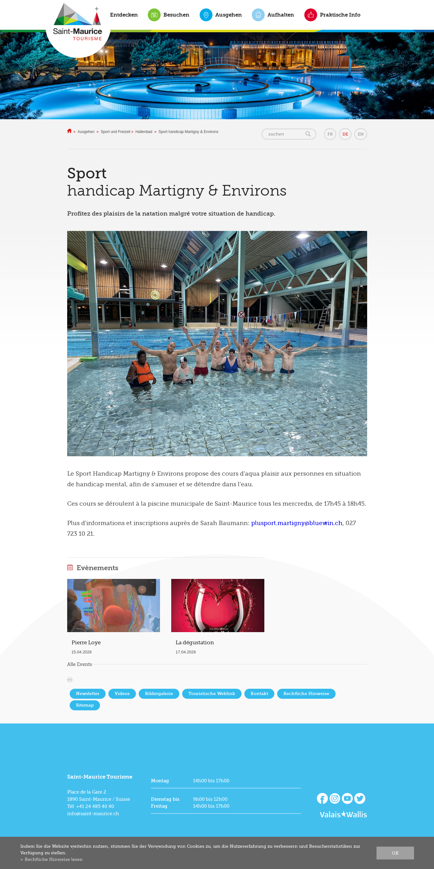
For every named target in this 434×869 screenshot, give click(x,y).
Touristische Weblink (211, 693)
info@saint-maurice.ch (93, 813)
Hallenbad (143, 132)
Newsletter (87, 693)
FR (330, 134)
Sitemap (85, 705)
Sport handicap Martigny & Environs (188, 132)
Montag (160, 781)
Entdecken (124, 15)
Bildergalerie (159, 693)
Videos (122, 693)
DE (345, 134)
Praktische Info (340, 15)
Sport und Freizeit (116, 132)
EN (361, 134)
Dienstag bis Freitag (165, 802)
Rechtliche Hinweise (306, 693)
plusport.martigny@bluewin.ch (296, 523)
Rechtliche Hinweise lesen (54, 859)
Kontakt (259, 693)
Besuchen (176, 15)
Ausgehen (228, 15)
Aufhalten (280, 15)
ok (395, 852)
